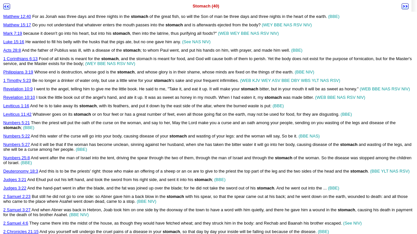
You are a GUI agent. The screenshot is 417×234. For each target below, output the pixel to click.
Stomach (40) (206, 6)
